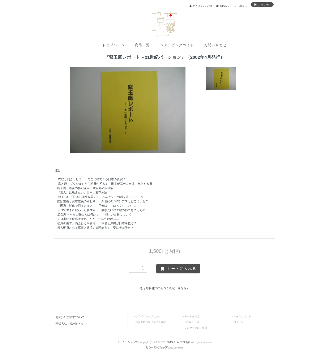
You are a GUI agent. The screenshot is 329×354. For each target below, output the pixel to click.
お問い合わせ (215, 45)
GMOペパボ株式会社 (179, 342)
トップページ (113, 45)
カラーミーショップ (126, 342)
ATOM (195, 322)
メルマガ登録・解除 (195, 328)
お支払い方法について (70, 317)
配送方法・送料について (71, 323)
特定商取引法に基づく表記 (151, 322)
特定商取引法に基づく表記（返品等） (164, 288)
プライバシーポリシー (148, 316)
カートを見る (192, 316)
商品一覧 (142, 45)
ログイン (239, 322)
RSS (187, 322)
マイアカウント (242, 316)
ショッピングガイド (177, 45)
